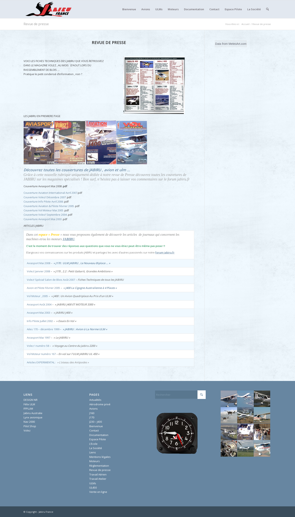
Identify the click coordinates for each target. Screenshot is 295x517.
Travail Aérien (98, 474)
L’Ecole (93, 444)
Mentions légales (100, 457)
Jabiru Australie (33, 413)
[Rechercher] (267, 9)
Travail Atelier (97, 479)
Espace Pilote (97, 439)
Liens (92, 452)
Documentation (98, 435)
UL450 (93, 487)
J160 (91, 413)
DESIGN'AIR (30, 400)
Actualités (95, 400)
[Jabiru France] (48, 9)
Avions (93, 408)
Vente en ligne (98, 492)
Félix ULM (29, 404)
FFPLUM (28, 408)
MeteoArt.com (237, 43)
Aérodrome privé (99, 404)
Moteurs (94, 461)
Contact (94, 430)
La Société (95, 448)
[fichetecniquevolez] (154, 85)
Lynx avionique (33, 417)
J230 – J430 (95, 422)
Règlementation (99, 465)
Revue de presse (36, 24)
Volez (27, 430)
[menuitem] (129, 9)
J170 (91, 417)
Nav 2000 (29, 422)
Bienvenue (96, 426)
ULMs (92, 483)
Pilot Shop (30, 426)
